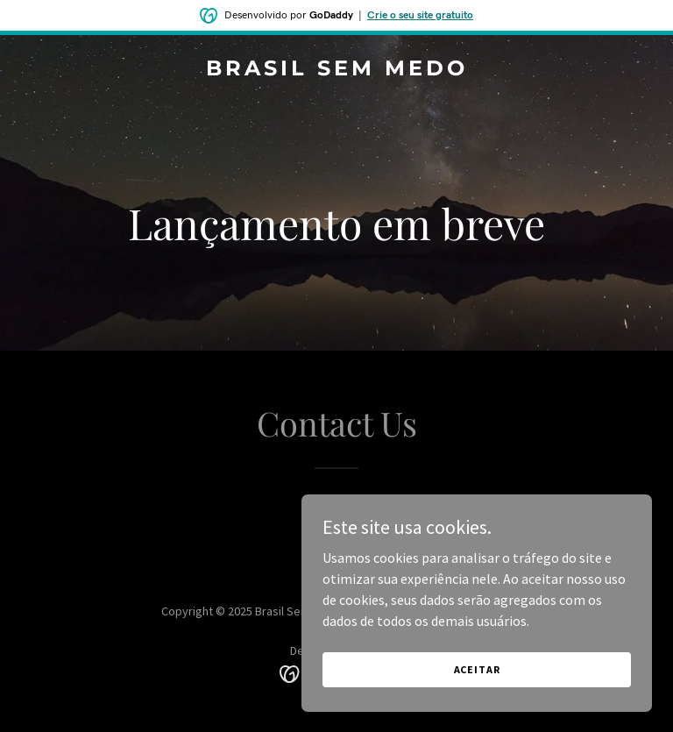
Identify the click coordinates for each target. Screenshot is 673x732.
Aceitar (477, 669)
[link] (337, 70)
